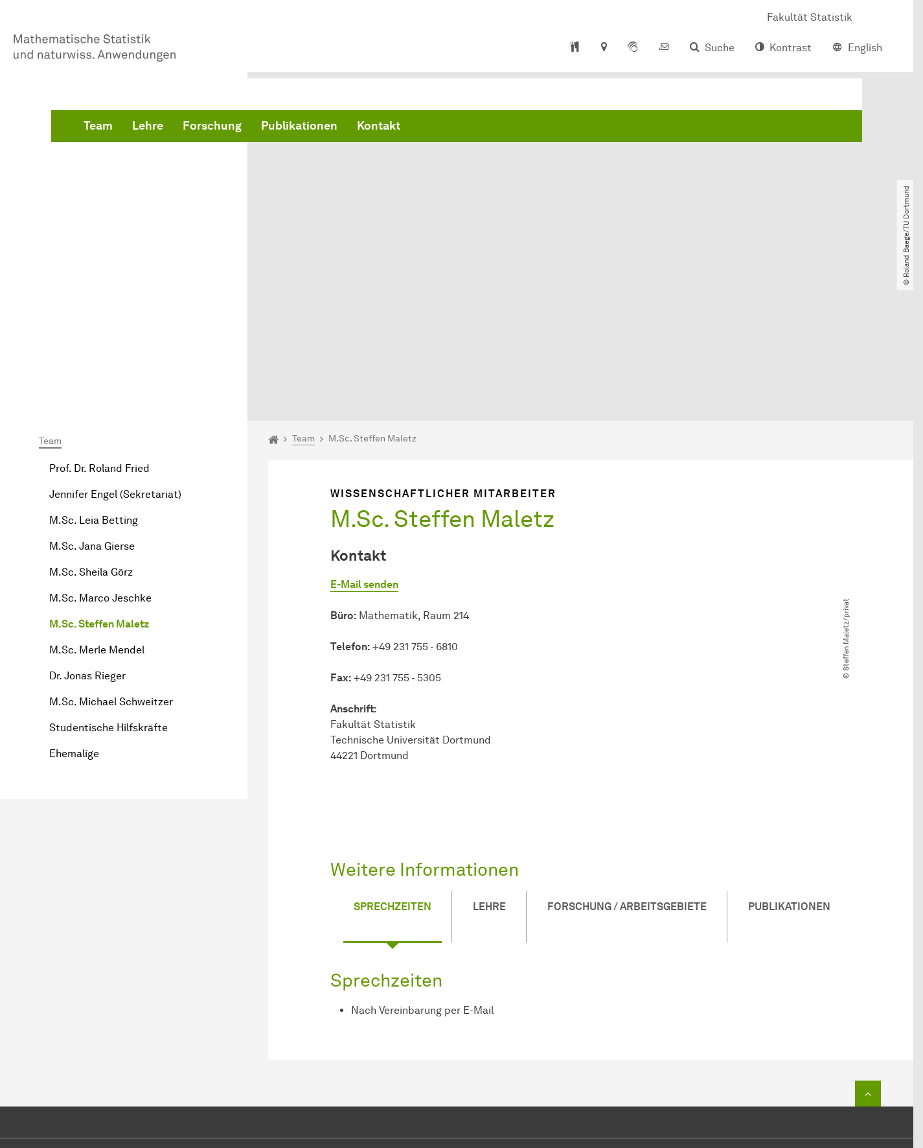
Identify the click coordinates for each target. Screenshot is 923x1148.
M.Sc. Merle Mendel (96, 504)
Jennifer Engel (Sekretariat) (115, 348)
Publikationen (496, 130)
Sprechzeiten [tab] (392, 736)
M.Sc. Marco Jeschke (100, 452)
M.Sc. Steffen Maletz (99, 478)
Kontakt (575, 130)
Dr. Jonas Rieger (87, 530)
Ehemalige (74, 608)
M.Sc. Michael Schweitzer (111, 556)
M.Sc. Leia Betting (93, 374)
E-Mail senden (364, 439)
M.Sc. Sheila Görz (91, 426)
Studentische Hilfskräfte (108, 582)
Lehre (344, 130)
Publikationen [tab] (789, 736)
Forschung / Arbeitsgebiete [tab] (627, 736)
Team (295, 130)
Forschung (409, 130)
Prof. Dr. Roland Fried (99, 322)
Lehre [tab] (489, 736)
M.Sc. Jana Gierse (92, 400)
